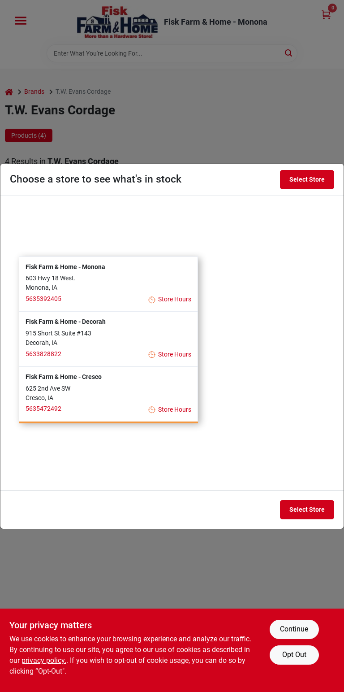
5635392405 (43, 298)
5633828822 (43, 353)
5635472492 (43, 408)
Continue (294, 629)
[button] (108, 283)
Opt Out (294, 654)
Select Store (307, 179)
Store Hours (170, 299)
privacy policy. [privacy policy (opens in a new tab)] (44, 660)
